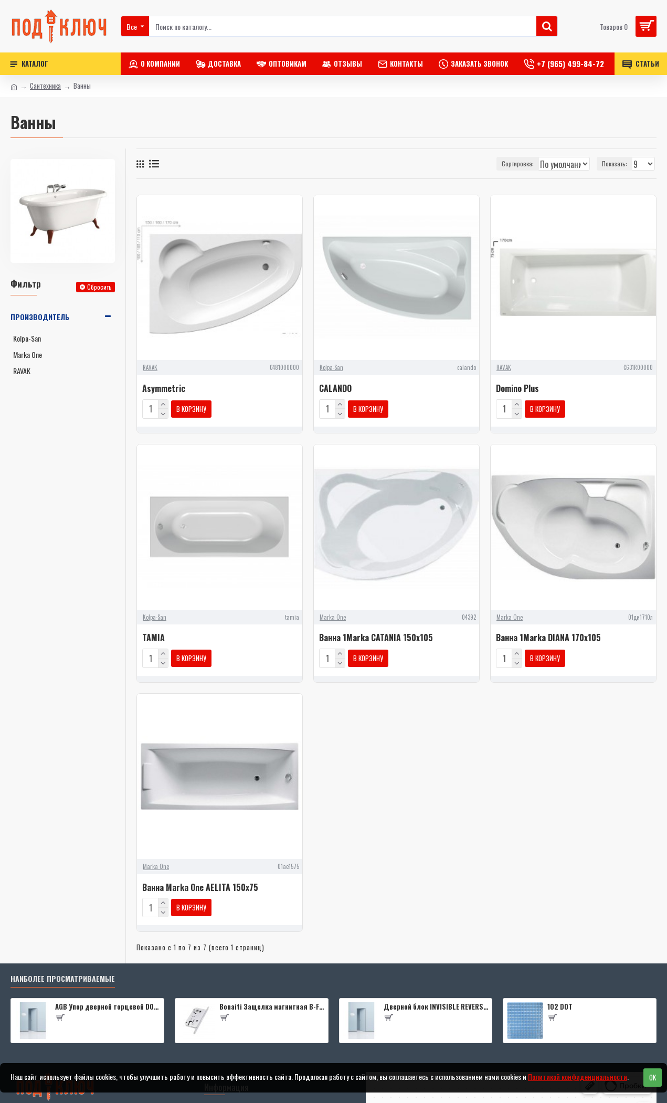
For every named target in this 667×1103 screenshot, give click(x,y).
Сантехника (45, 86)
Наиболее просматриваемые (62, 973)
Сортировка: (483, 163)
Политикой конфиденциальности (577, 1076)
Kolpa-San (331, 367)
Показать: (617, 163)
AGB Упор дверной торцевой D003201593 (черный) (107, 1000)
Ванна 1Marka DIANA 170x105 (548, 635)
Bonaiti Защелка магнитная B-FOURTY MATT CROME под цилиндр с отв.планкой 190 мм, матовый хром (271, 1000)
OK (652, 1077)
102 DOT (560, 1000)
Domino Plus (517, 388)
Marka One (333, 615)
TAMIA (153, 635)
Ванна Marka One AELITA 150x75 (200, 883)
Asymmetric (163, 388)
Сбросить (99, 286)
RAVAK (150, 367)
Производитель (39, 316)
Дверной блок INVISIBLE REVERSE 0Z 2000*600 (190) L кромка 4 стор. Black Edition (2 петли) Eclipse (436, 1000)
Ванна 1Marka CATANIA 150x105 (376, 635)
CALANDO (335, 388)
